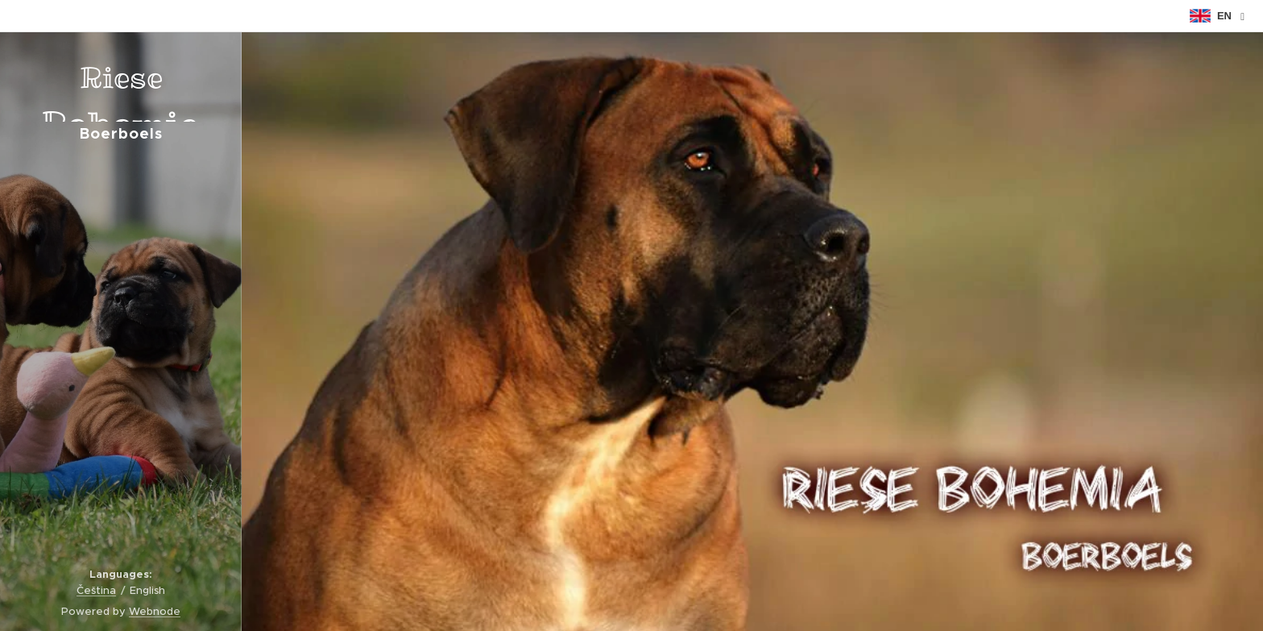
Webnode (154, 611)
